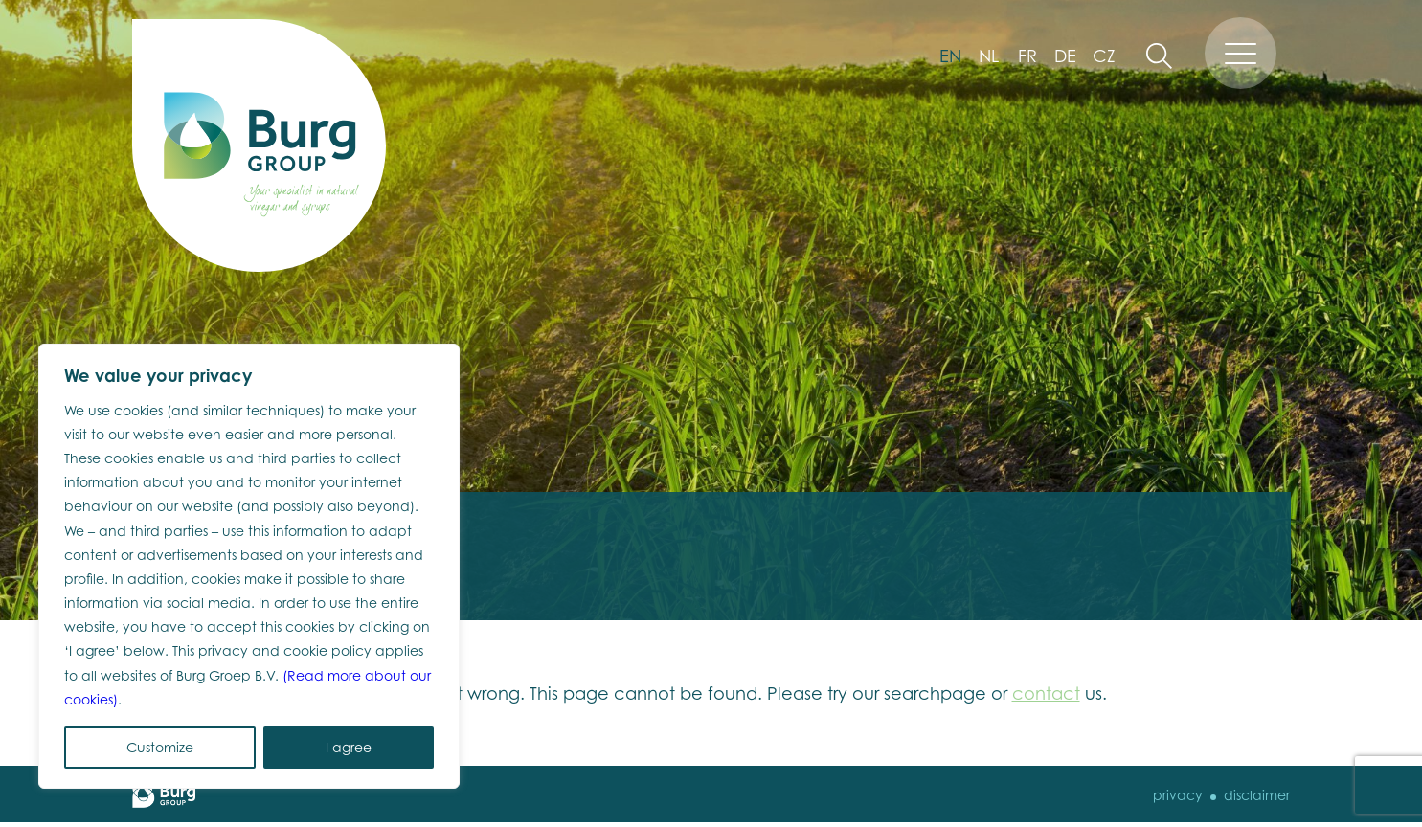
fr (1027, 55)
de (1065, 55)
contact (1046, 693)
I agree (349, 747)
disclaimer (1257, 795)
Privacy (1178, 795)
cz (1104, 55)
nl (989, 55)
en (950, 55)
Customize (159, 747)
